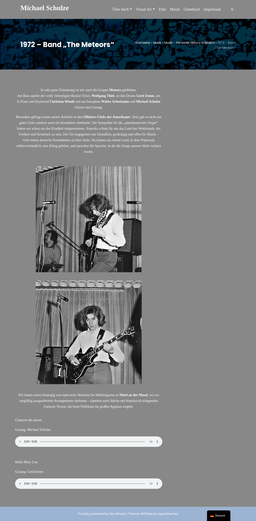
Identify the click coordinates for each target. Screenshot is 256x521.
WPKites (146, 514)
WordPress (117, 514)
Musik (157, 42)
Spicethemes (168, 514)
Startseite (142, 42)
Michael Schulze (44, 8)
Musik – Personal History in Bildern (189, 42)
